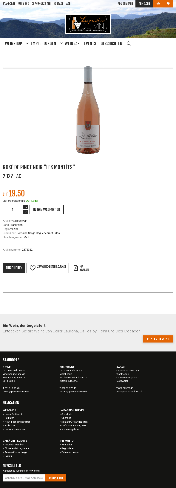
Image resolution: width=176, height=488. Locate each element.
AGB (68, 3)
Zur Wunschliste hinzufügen (48, 268)
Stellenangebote (70, 429)
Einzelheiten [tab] (14, 268)
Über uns (23, 3)
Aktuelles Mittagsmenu (17, 448)
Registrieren (125, 3)
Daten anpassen (70, 452)
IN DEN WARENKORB (46, 209)
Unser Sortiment (14, 414)
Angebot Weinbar (14, 444)
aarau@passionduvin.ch (129, 391)
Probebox (10, 425)
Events (8, 456)
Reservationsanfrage (16, 452)
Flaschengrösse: (13, 237)
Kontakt (58, 3)
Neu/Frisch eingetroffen (17, 421)
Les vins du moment (15, 429)
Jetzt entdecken (158, 339)
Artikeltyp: (9, 220)
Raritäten (9, 417)
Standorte (9, 3)
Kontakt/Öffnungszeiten (74, 421)
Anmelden (144, 3)
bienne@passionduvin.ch (73, 391)
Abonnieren (56, 478)
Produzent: (9, 233)
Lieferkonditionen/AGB (73, 425)
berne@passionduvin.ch (16, 391)
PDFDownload (81, 268)
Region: (7, 229)
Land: (6, 225)
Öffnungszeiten (41, 3)
